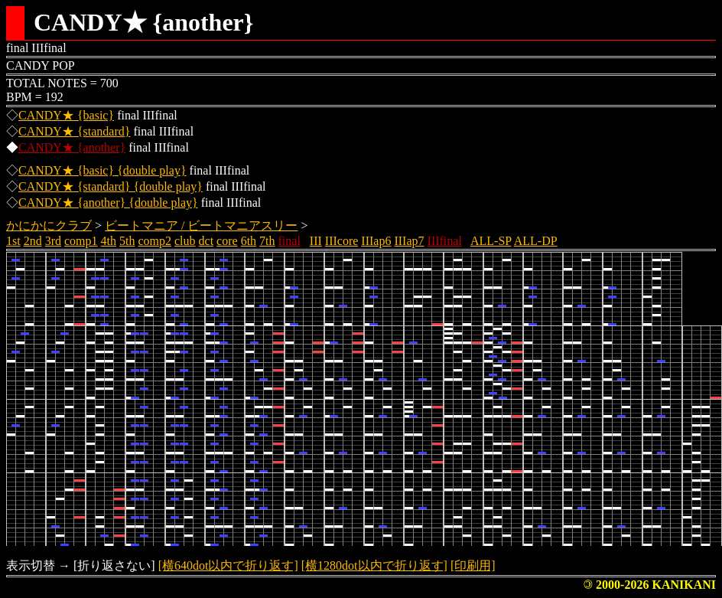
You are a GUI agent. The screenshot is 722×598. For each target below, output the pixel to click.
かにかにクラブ (49, 225)
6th (248, 240)
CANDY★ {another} (71, 147)
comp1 (81, 240)
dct (206, 240)
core (227, 240)
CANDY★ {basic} (66, 115)
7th (267, 240)
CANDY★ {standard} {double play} (110, 186)
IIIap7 (409, 240)
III (316, 240)
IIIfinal (445, 240)
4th (108, 240)
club (185, 240)
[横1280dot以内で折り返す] (374, 565)
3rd (53, 240)
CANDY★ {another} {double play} (108, 202)
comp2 (154, 240)
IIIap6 (376, 240)
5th (127, 240)
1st (13, 240)
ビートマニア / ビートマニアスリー (201, 225)
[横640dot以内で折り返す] (228, 565)
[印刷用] (473, 565)
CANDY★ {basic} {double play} (102, 170)
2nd (33, 240)
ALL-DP (536, 240)
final (289, 240)
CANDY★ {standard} (74, 131)
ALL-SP (491, 240)
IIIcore (342, 240)
